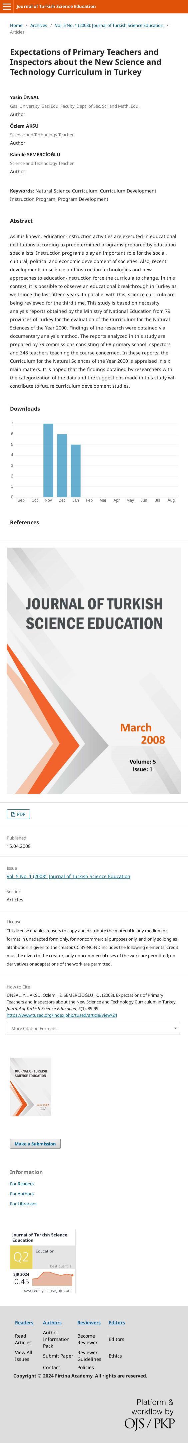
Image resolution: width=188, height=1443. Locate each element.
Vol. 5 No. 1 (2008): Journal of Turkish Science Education (109, 25)
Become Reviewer (87, 1339)
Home (16, 25)
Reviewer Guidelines (89, 1355)
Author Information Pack (56, 1339)
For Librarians (23, 1204)
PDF (20, 814)
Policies (85, 1367)
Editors (116, 1339)
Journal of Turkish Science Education (56, 6)
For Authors (22, 1194)
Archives (38, 25)
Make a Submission (35, 1144)
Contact (51, 1367)
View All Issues (23, 1355)
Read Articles (23, 1339)
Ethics (115, 1356)
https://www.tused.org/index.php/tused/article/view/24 (62, 1015)
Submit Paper (58, 1356)
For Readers (22, 1184)
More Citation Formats (33, 1028)
